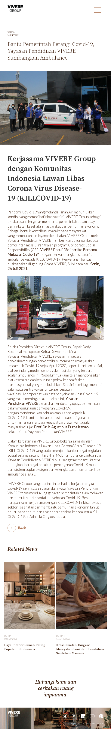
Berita (11, 32)
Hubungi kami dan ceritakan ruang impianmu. (55, 688)
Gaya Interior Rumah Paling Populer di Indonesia (24, 647)
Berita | (9, 635)
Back (22, 527)
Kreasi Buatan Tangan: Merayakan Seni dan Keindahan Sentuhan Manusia (80, 649)
